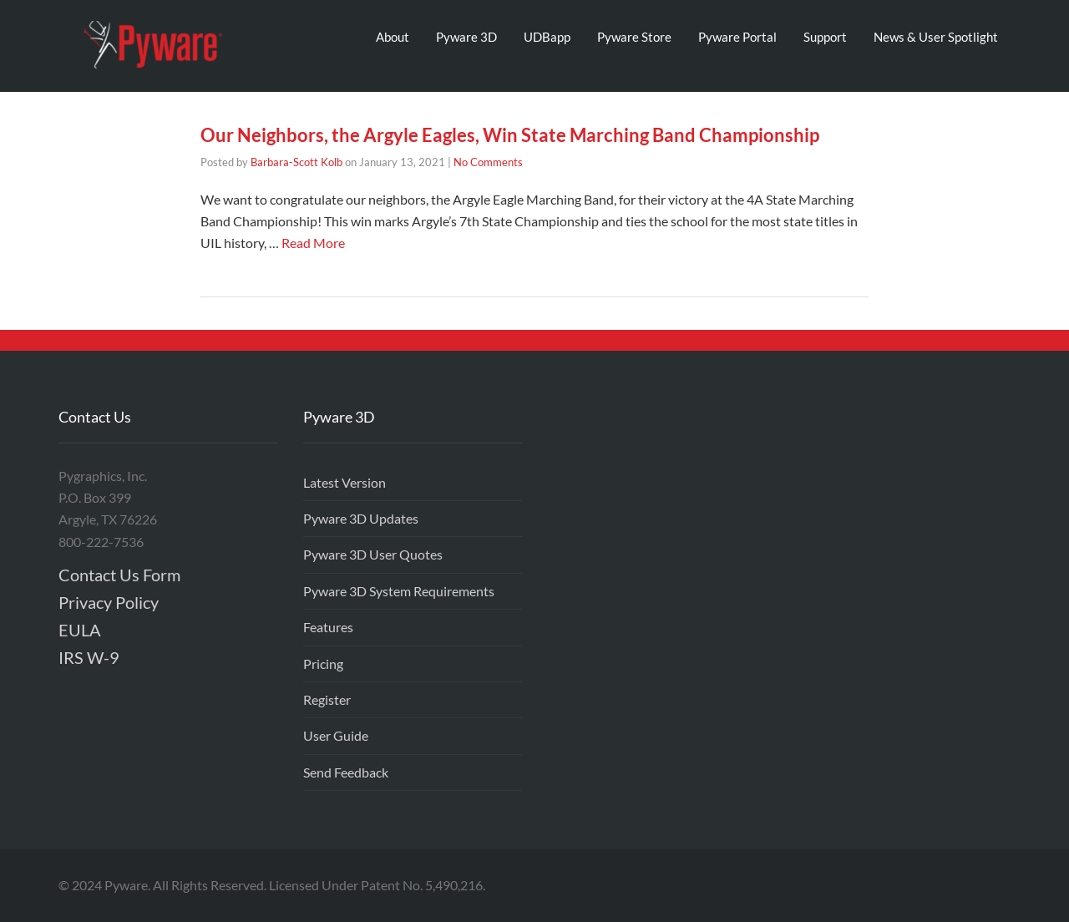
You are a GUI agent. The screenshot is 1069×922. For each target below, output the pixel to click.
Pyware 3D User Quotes (373, 554)
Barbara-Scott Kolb (296, 162)
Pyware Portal (737, 36)
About (392, 36)
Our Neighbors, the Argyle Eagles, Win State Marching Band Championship (509, 135)
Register (327, 699)
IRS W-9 (88, 657)
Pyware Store (634, 36)
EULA (79, 630)
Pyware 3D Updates (360, 518)
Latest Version (344, 482)
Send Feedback (345, 772)
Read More (313, 243)
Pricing (323, 663)
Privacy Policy (108, 602)
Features (328, 627)
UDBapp (547, 36)
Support (825, 36)
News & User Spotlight (936, 36)
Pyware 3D (466, 36)
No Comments (488, 162)
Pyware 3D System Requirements (398, 591)
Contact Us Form (119, 575)
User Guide (335, 735)
